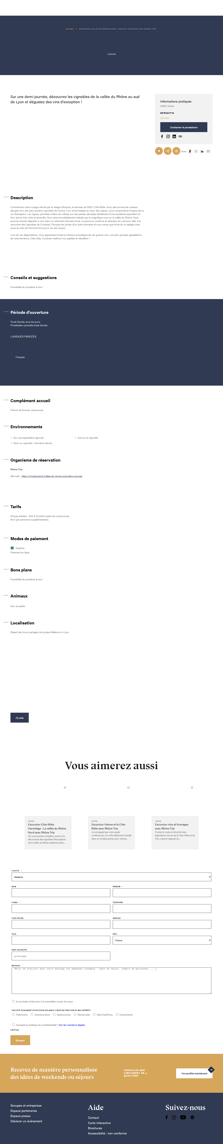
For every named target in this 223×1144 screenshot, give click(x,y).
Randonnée (84, 1019)
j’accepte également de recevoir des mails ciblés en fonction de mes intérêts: (51, 1015)
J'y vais (20, 717)
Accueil (70, 29)
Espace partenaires (23, 1116)
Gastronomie (64, 1019)
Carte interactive (99, 1128)
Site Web (164, 118)
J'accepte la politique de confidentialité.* (50, 1030)
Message (17, 965)
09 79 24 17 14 (167, 113)
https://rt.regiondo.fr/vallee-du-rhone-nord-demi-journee (52, 476)
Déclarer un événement (26, 1126)
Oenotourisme (42, 1019)
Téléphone (118, 902)
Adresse (117, 918)
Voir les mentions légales (72, 1030)
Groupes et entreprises (26, 1110)
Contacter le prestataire (184, 127)
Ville (14, 934)
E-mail (16, 902)
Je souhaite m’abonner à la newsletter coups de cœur (44, 1006)
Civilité (17, 871)
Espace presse (20, 1121)
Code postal (18, 918)
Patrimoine (22, 1019)
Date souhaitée (19, 950)
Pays (115, 934)
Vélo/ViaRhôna (105, 1019)
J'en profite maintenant (194, 1078)
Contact (93, 1123)
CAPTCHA (14, 1035)
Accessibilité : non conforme (107, 1138)
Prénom (118, 886)
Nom (15, 886)
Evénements (126, 1019)
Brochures (95, 1133)
